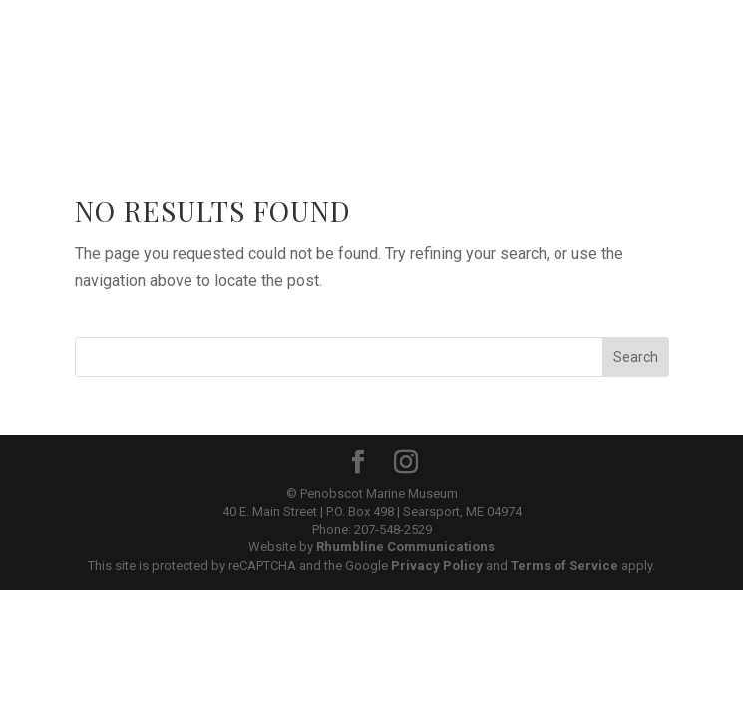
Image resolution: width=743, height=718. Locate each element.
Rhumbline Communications (405, 546)
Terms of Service (564, 565)
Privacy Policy (437, 565)
